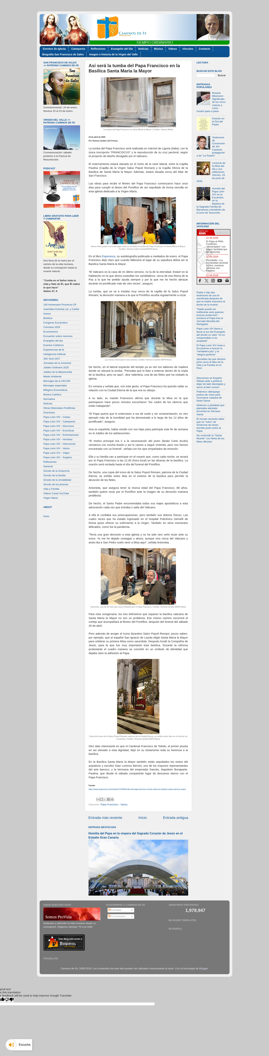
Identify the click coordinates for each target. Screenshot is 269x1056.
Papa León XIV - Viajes (56, 452)
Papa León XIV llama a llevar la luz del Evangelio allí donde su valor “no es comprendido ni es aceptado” (211, 334)
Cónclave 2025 (51, 327)
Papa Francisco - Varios (114, 804)
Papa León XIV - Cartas (56, 417)
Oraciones (49, 412)
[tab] (205, 232)
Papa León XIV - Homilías (58, 439)
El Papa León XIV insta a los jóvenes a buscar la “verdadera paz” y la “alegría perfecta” (211, 350)
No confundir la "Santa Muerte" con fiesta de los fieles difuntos (210, 438)
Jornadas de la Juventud (57, 363)
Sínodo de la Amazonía (56, 470)
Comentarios (117, 916)
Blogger (203, 968)
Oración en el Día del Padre (218, 121)
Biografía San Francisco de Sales (63, 54)
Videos (172, 48)
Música (158, 48)
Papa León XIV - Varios (56, 448)
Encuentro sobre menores (58, 336)
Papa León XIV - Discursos (58, 426)
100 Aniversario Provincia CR (60, 304)
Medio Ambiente (52, 376)
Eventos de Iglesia (54, 48)
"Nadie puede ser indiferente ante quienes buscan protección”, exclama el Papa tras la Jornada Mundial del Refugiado (210, 317)
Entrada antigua (175, 818)
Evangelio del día (53, 340)
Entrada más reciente (105, 818)
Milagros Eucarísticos (55, 390)
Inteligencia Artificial (54, 354)
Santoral (48, 466)
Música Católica (52, 394)
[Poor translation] (9, 999)
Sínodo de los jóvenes (55, 484)
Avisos (47, 313)
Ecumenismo (50, 331)
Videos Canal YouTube (56, 493)
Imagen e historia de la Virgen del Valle (113, 54)
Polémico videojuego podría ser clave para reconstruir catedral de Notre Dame (209, 396)
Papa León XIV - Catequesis (59, 421)
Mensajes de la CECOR (56, 381)
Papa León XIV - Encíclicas (58, 430)
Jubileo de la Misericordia (57, 372)
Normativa (49, 399)
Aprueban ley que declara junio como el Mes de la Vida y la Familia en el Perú (211, 364)
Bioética (47, 318)
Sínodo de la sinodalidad (57, 479)
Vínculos (187, 48)
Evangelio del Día (122, 48)
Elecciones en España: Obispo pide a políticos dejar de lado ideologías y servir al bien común (211, 383)
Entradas (114, 910)
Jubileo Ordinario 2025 (56, 367)
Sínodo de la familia (54, 475)
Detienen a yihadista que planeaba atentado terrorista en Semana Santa (211, 410)
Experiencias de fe (53, 349)
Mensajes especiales (55, 385)
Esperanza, (109, 256)
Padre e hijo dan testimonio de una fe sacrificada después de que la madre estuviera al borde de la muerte (211, 298)
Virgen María (50, 497)
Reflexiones (98, 48)
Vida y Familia (51, 488)
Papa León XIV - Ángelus (57, 457)
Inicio (143, 818)
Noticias (143, 48)
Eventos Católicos (53, 345)
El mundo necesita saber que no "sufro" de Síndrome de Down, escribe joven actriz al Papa (211, 424)
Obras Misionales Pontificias (59, 408)
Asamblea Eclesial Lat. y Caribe (61, 309)
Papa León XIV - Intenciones (59, 443)
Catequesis (78, 48)
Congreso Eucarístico (55, 322)
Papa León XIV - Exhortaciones (61, 434)
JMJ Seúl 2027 (51, 358)
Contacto (204, 48)
